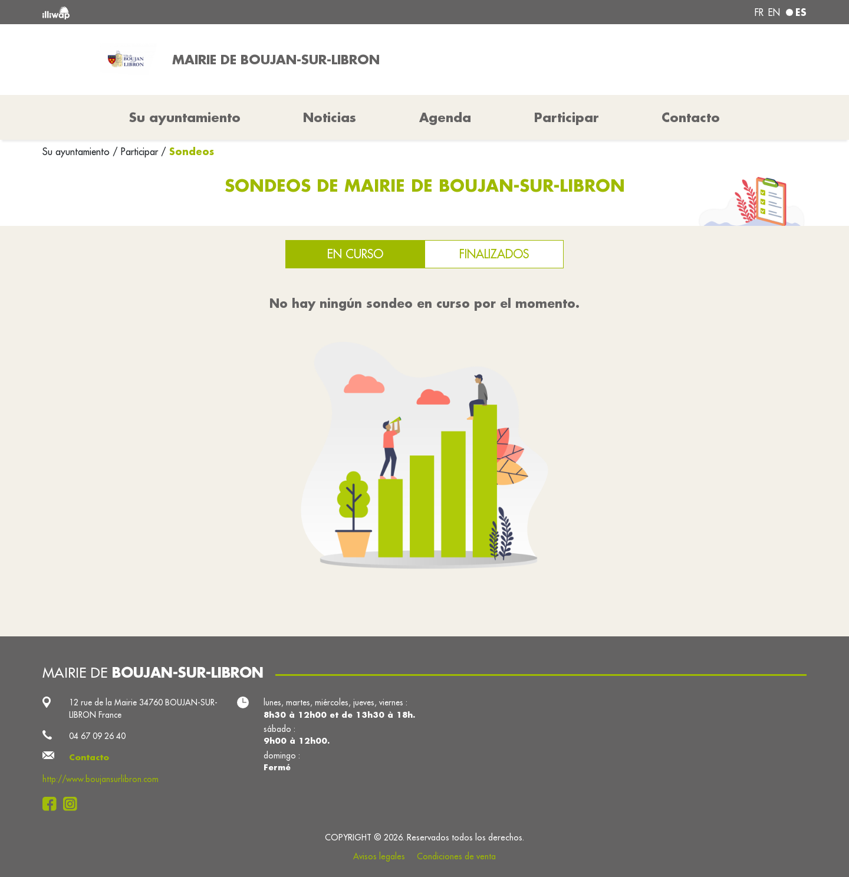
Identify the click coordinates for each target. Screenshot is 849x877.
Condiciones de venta (456, 856)
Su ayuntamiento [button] (185, 117)
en (774, 12)
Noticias (329, 117)
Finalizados (494, 254)
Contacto (691, 117)
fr (759, 12)
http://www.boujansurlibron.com (100, 779)
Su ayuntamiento (77, 151)
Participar (566, 117)
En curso (355, 254)
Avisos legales (379, 856)
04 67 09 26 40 (97, 736)
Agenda (445, 117)
